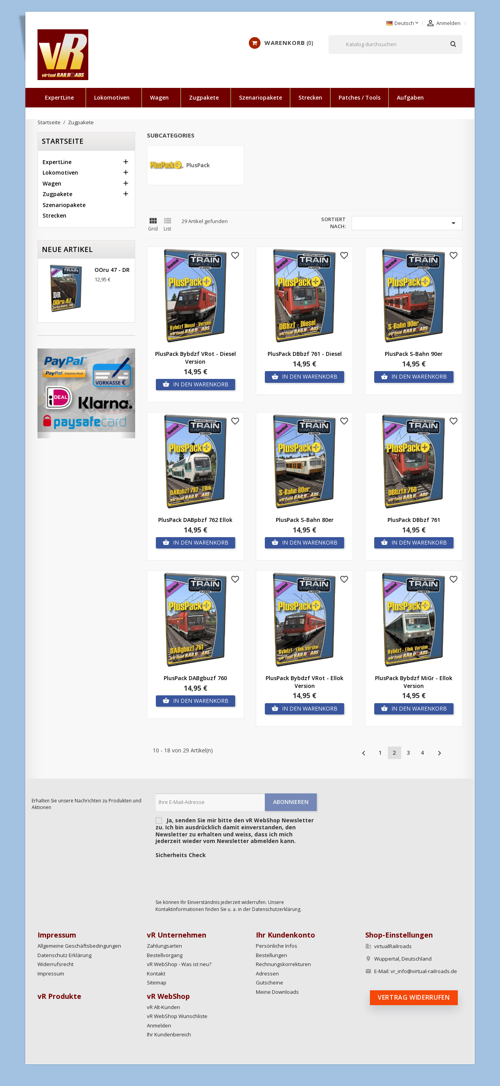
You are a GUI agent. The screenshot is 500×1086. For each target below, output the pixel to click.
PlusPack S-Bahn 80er (305, 519)
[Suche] (395, 44)
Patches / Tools (359, 97)
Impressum (51, 973)
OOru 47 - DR (112, 269)
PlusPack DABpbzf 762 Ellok (195, 519)
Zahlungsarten (164, 945)
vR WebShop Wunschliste (177, 1016)
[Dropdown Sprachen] (403, 23)
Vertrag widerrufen (414, 997)
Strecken (310, 97)
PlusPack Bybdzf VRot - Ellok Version (304, 681)
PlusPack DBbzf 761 (414, 519)
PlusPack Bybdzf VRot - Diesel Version (195, 357)
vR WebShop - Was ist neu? (179, 964)
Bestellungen (271, 955)
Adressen (267, 973)
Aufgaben (410, 97)
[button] (45, 393)
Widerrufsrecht (55, 964)
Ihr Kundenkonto (285, 935)
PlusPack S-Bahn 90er (414, 353)
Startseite (63, 141)
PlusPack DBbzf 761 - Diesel (305, 353)
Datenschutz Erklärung (64, 955)
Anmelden (159, 1025)
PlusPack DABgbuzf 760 (195, 678)
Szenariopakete (260, 97)
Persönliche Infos (276, 945)
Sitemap (156, 982)
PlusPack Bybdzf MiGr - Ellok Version (413, 681)
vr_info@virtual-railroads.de (424, 971)
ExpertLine (59, 97)
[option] (86, 390)
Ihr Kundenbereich (169, 1034)
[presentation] (214, 876)
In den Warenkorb (195, 384)
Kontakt (156, 973)
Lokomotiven (112, 97)
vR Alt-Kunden (163, 1007)
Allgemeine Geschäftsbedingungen (79, 945)
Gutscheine (269, 982)
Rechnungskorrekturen (283, 964)
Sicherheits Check (180, 855)
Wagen (159, 97)
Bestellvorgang (164, 955)
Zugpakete (204, 97)
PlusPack (198, 165)
